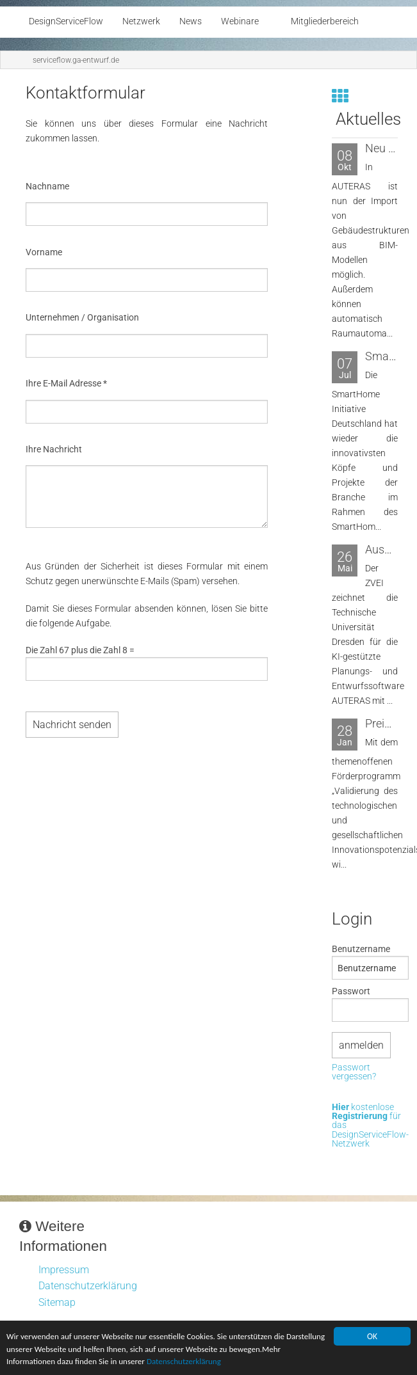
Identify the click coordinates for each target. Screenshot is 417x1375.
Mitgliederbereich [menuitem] (325, 21)
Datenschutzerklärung (247, 1362)
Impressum (63, 1270)
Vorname (44, 252)
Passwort (351, 991)
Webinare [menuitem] (240, 21)
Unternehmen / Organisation (82, 317)
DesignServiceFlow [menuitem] (66, 21)
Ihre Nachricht (54, 449)
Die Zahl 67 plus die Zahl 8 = (80, 650)
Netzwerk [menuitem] (141, 21)
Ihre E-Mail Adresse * (66, 383)
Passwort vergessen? (354, 1072)
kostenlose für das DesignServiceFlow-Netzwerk (370, 1126)
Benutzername (361, 949)
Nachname (47, 186)
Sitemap (57, 1302)
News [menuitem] (190, 21)
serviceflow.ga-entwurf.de (76, 60)
